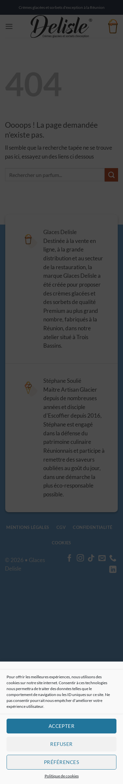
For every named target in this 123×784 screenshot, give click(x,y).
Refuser (61, 744)
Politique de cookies (62, 775)
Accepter (62, 726)
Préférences (61, 762)
